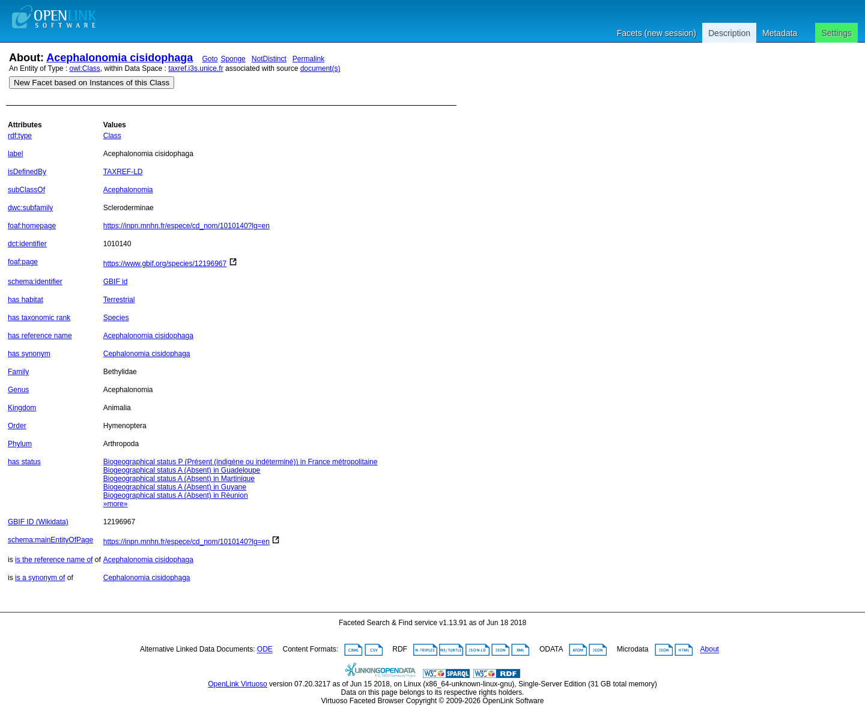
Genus (18, 390)
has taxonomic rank (39, 317)
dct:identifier (27, 244)
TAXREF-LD (123, 172)
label (15, 154)
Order (17, 426)
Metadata (779, 33)
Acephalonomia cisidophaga (119, 58)
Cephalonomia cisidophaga (146, 353)
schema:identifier (35, 281)
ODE (265, 650)
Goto (209, 59)
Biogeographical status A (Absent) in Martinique (179, 478)
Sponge (232, 59)
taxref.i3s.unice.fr (195, 68)
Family (18, 372)
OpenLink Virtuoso (237, 684)
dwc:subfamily (30, 208)
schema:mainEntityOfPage (50, 540)
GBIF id (115, 281)
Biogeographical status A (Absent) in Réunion (175, 495)
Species (116, 317)
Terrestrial (119, 299)
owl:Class (85, 68)
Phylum (20, 444)
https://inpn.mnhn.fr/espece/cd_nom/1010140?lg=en (186, 226)
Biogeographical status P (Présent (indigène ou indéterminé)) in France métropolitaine (240, 462)
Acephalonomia (128, 190)
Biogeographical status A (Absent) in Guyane (174, 487)
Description (729, 33)
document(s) (320, 68)
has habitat (25, 299)
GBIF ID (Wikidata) (38, 522)
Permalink (308, 59)
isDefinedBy (27, 172)
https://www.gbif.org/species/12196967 (164, 263)
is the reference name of (54, 559)
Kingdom (22, 408)
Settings (836, 33)
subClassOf (26, 190)
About (709, 650)
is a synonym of (40, 577)
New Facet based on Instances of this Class (91, 82)
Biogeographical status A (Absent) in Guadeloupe (182, 470)
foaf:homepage (32, 226)
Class (112, 136)
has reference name (40, 335)
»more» (115, 504)
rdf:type (20, 136)
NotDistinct (269, 59)
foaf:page (23, 262)
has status (24, 462)
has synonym (29, 353)
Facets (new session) (656, 33)
